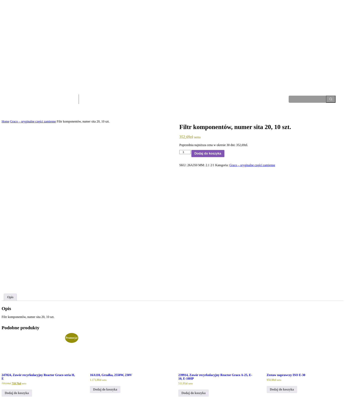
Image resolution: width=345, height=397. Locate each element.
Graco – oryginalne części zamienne (33, 121)
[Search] (331, 99)
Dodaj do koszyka (208, 153)
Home (5, 121)
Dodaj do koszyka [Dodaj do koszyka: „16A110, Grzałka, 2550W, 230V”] (105, 348)
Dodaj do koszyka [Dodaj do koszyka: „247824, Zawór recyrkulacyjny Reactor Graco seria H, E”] (17, 352)
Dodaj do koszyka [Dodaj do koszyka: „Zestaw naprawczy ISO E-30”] (282, 348)
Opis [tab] (10, 256)
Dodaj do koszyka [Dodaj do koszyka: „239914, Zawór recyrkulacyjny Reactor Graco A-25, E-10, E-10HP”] (193, 352)
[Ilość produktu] (184, 152)
